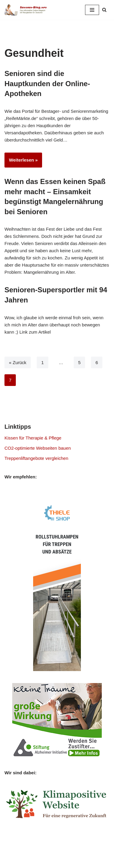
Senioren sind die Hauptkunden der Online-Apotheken (47, 83)
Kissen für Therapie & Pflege (32, 437)
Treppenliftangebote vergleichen (36, 458)
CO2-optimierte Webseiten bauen (37, 448)
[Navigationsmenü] (92, 10)
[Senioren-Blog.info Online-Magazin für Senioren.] (26, 10)
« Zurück (17, 362)
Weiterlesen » (21, 162)
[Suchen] (104, 9)
